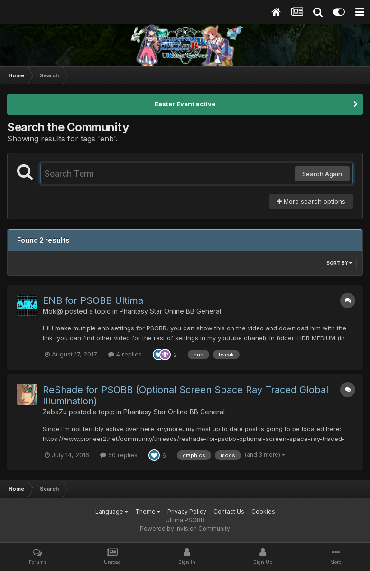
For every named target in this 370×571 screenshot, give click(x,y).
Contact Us (228, 511)
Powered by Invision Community (185, 528)
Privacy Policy (186, 511)
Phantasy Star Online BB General (170, 311)
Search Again (322, 174)
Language (111, 511)
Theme (147, 511)
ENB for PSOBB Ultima (93, 300)
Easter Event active (185, 104)
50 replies (119, 455)
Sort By (339, 263)
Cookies (263, 511)
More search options (311, 201)
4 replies (125, 354)
